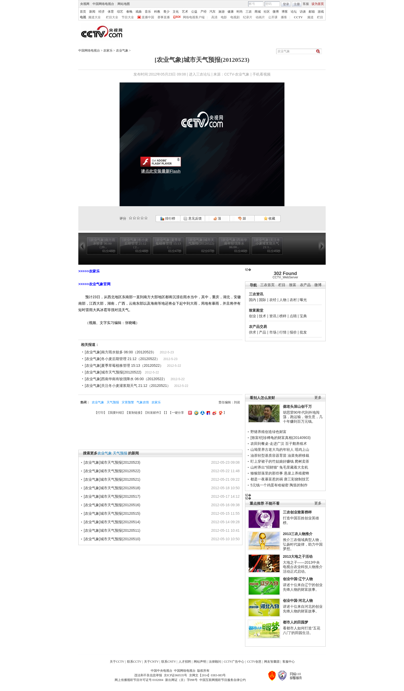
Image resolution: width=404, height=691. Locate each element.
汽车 (212, 11)
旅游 (221, 11)
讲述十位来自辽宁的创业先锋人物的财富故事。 (303, 587)
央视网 (84, 4)
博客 (285, 11)
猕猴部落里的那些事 (266, 473)
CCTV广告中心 (234, 661)
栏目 (320, 17)
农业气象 (122, 50)
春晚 (129, 11)
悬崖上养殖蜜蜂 (296, 473)
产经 (203, 11)
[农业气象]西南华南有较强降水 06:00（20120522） (126, 379)
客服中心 (288, 661)
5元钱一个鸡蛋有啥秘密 (269, 485)
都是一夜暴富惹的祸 (266, 479)
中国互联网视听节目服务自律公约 (222, 680)
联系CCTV (134, 661)
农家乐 (108, 50)
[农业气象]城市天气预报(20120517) (112, 496)
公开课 (272, 17)
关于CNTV (151, 661)
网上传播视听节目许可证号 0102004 (139, 680)
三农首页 (267, 285)
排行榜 (168, 218)
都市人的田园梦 (295, 622)
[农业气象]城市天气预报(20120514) (112, 522)
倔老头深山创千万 (297, 406)
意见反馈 (192, 218)
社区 (267, 11)
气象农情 (143, 402)
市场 (272, 332)
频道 (310, 17)
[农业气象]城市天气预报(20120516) (112, 505)
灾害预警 (128, 402)
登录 (286, 4)
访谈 (303, 11)
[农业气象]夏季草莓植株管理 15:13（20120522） (124, 365)
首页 (83, 11)
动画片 (260, 17)
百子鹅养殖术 (296, 444)
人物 (283, 300)
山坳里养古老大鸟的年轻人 (272, 449)
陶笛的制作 (299, 485)
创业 (252, 316)
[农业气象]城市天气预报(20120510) (112, 539)
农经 (272, 300)
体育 (111, 11)
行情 (283, 332)
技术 (262, 316)
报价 (293, 332)
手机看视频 (261, 74)
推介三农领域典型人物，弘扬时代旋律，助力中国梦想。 (303, 544)
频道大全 (94, 17)
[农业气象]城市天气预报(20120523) (112, 462)
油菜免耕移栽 (298, 455)
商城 (258, 11)
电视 (83, 17)
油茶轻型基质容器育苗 (268, 455)
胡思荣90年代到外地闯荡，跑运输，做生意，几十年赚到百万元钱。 (303, 416)
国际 (262, 300)
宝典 (303, 316)
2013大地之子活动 (298, 556)
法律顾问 (215, 661)
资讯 (272, 316)
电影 (224, 17)
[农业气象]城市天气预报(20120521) (112, 479)
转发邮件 (153, 412)
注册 (297, 4)
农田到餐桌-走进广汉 (267, 444)
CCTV (298, 17)
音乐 (148, 11)
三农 (249, 11)
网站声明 (200, 661)
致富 (292, 285)
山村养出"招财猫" (264, 467)
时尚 (240, 11)
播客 (284, 17)
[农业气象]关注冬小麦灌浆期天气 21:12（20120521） (128, 386)
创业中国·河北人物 (298, 600)
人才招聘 (185, 661)
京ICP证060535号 (175, 675)
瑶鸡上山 (302, 449)
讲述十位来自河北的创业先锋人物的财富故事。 (303, 608)
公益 (194, 11)
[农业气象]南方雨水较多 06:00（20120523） (120, 352)
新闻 (92, 11)
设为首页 (318, 4)
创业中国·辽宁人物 (298, 579)
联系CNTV (168, 661)
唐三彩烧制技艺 (296, 479)
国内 (252, 300)
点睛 (293, 316)
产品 (262, 332)
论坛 (294, 11)
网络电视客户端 (194, 17)
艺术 (185, 11)
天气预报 (113, 402)
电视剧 (235, 17)
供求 (252, 332)
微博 (276, 11)
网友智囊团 (272, 661)
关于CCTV (117, 661)
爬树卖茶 (302, 461)
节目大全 (128, 17)
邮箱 (312, 11)
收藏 (269, 218)
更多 (318, 397)
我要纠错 (116, 412)
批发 (303, 332)
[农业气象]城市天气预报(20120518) (112, 488)
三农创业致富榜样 (297, 512)
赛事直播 (163, 17)
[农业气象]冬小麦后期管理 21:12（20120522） (122, 359)
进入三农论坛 (200, 74)
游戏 (321, 11)
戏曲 (139, 11)
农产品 (305, 285)
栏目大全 (112, 17)
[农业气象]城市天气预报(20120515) (112, 513)
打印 (100, 412)
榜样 (283, 316)
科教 (157, 11)
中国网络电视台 (103, 4)
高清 (214, 17)
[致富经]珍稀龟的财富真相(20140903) (280, 438)
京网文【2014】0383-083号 (207, 675)
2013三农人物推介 (298, 534)
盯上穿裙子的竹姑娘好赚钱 (272, 461)
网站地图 (123, 4)
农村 (293, 300)
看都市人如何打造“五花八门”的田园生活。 (301, 630)
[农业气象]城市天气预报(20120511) (112, 530)
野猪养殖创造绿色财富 (268, 432)
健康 (231, 11)
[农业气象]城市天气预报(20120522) (113, 372)
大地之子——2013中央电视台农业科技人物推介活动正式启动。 (303, 566)
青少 (166, 11)
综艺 (120, 11)
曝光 (303, 300)
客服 (306, 4)
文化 (176, 11)
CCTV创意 (254, 661)
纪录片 (247, 17)
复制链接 (134, 412)
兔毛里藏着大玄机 (293, 467)
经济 (101, 11)
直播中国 (148, 17)
